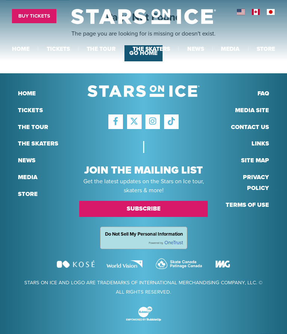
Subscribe (144, 208)
